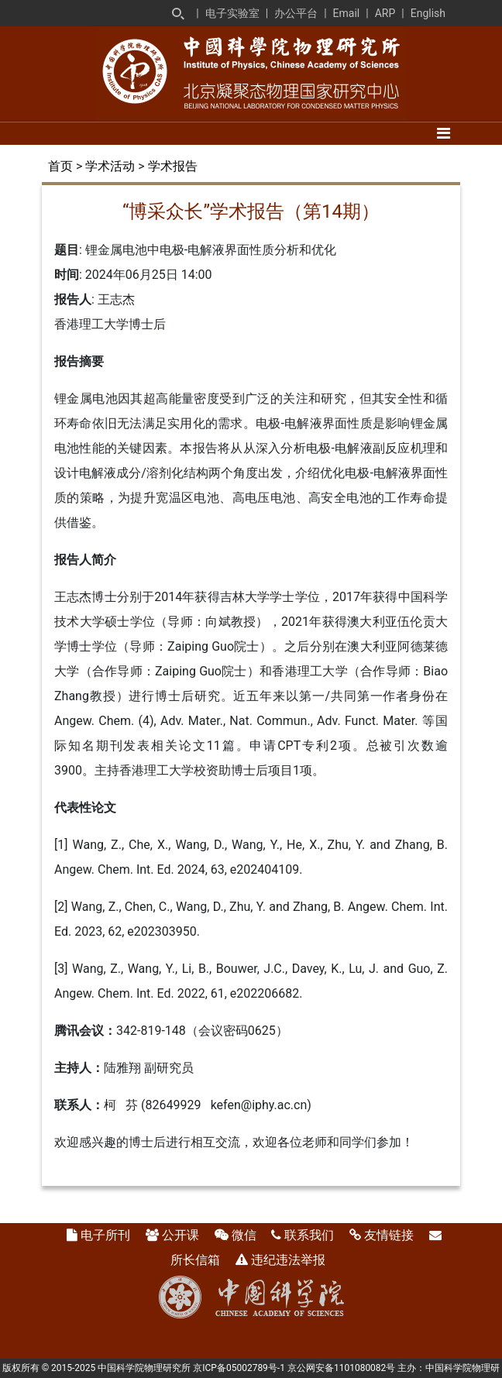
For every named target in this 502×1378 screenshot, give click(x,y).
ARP (385, 13)
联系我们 (309, 1235)
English (428, 13)
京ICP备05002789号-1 (239, 1368)
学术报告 (173, 166)
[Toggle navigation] (443, 133)
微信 (244, 1235)
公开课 (180, 1235)
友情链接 (389, 1235)
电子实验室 (232, 13)
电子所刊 (105, 1235)
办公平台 (296, 13)
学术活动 (110, 166)
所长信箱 (195, 1260)
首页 (60, 166)
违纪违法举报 (288, 1260)
